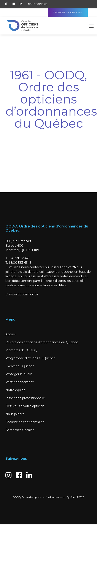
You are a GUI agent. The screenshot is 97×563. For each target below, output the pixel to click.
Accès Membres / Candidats (26, 12)
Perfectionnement (19, 382)
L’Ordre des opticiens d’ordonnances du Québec (41, 342)
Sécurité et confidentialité (25, 422)
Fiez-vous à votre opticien (24, 406)
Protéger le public (18, 374)
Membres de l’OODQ (21, 350)
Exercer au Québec (19, 366)
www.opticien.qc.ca (23, 294)
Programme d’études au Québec (30, 358)
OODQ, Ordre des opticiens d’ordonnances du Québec (44, 497)
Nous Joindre (37, 4)
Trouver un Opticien (67, 12)
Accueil (10, 334)
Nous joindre (14, 414)
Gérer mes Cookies (19, 430)
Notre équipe (15, 390)
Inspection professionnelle (25, 398)
